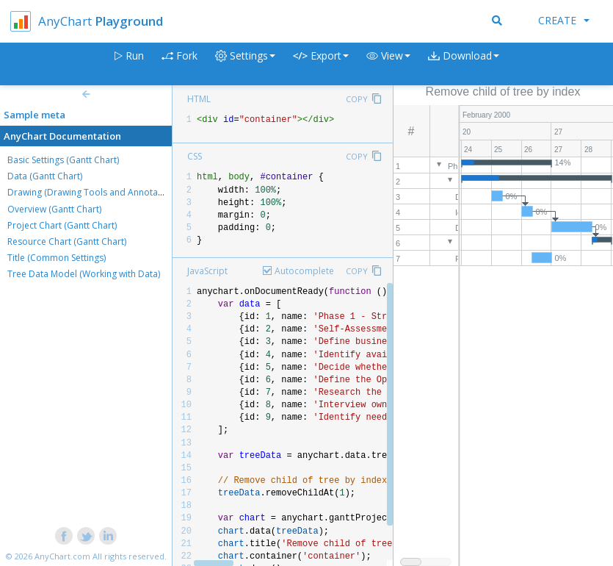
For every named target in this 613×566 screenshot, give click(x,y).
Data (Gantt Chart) (44, 176)
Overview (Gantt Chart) (54, 209)
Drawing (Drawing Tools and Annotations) (94, 192)
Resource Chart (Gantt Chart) (66, 241)
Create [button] (564, 20)
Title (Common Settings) (56, 257)
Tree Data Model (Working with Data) (83, 274)
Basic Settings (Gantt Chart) (63, 160)
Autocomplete (304, 271)
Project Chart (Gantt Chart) (62, 225)
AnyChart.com (62, 556)
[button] (388, 64)
